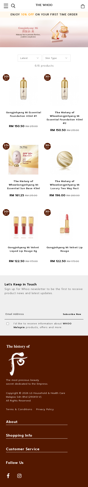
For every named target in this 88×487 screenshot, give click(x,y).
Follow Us (15, 462)
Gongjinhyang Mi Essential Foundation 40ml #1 (23, 114)
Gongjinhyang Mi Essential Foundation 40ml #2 (65, 118)
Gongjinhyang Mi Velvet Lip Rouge (64, 249)
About (12, 421)
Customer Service (22, 449)
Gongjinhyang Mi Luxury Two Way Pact (64, 184)
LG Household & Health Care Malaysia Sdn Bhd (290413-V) (35, 395)
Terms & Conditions (19, 409)
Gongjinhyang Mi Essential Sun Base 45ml (23, 184)
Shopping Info (19, 435)
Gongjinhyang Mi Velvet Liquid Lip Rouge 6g (23, 249)
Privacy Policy (45, 409)
